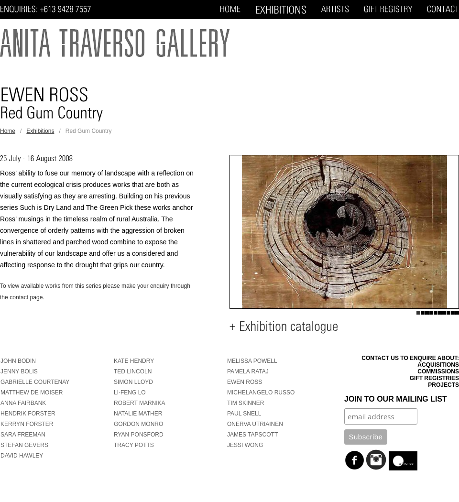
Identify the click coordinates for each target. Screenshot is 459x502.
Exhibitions (40, 131)
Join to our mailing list (395, 399)
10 (457, 313)
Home (7, 131)
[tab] (344, 326)
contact (19, 297)
